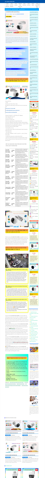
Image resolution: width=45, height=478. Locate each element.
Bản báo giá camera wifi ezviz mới (10, 54)
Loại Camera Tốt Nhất (18, 52)
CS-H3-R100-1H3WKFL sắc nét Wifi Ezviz (28, 432)
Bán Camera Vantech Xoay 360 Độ (33, 97)
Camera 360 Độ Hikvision (33, 87)
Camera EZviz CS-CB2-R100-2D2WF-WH (33, 110)
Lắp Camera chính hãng (9, 1)
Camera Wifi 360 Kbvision (33, 64)
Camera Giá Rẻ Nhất (32, 41)
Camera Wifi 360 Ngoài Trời (33, 99)
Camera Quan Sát (8, 9)
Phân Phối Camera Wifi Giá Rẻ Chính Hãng (16, 382)
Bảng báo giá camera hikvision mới (10, 52)
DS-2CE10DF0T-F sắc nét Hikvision (33, 139)
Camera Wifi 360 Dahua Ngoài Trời (34, 94)
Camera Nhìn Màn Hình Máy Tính (34, 53)
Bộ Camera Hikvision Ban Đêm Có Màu (11, 71)
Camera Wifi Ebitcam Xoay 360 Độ (33, 78)
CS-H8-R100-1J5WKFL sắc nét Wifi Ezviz (11, 455)
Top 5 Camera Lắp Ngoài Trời (21, 51)
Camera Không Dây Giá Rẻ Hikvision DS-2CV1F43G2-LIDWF (33, 198)
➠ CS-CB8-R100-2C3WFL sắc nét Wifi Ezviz (12, 11)
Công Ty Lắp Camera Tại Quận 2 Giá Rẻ (34, 353)
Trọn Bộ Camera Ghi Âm (33, 25)
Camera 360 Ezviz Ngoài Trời (34, 17)
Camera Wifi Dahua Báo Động (34, 59)
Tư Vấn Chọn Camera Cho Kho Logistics (33, 39)
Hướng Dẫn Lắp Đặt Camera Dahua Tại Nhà (34, 386)
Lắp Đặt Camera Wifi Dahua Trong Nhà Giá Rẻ (12, 61)
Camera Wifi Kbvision (33, 70)
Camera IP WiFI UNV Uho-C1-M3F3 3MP (33, 294)
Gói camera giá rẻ (8, 465)
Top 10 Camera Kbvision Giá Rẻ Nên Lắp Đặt (34, 405)
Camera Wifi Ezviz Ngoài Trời (17, 64)
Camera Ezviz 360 (22, 9)
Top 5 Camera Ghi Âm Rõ (18, 54)
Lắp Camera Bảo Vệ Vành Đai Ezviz (34, 15)
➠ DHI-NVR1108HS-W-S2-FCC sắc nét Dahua (33, 169)
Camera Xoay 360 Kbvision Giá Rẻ (33, 85)
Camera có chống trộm (33, 47)
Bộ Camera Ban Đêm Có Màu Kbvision (20, 73)
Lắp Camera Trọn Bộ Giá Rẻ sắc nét (10, 73)
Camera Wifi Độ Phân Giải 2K (9, 64)
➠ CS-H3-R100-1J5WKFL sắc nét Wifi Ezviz (11, 432)
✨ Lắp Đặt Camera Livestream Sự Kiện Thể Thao (34, 313)
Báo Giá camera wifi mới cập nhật (34, 62)
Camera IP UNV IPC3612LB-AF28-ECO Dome (33, 231)
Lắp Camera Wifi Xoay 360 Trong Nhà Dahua (33, 56)
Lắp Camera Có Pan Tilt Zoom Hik (34, 28)
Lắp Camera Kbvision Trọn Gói (20, 71)
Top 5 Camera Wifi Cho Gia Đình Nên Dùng (11, 51)
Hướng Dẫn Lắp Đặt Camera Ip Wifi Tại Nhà (34, 370)
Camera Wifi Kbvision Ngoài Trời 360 (22, 61)
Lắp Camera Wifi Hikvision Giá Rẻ (34, 67)
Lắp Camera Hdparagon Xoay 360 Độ (34, 90)
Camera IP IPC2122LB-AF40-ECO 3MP (33, 272)
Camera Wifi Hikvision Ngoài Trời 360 (34, 82)
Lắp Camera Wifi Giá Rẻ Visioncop (33, 73)
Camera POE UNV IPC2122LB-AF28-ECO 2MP (33, 251)
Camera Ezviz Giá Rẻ (15, 9)
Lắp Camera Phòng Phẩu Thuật (33, 44)
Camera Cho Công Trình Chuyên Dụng (33, 50)
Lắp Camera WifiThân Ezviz (33, 75)
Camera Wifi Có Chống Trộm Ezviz (34, 20)
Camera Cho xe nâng (33, 36)
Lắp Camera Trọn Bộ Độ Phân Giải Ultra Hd (11, 74)
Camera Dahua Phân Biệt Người (33, 31)
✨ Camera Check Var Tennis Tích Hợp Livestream (33, 317)
